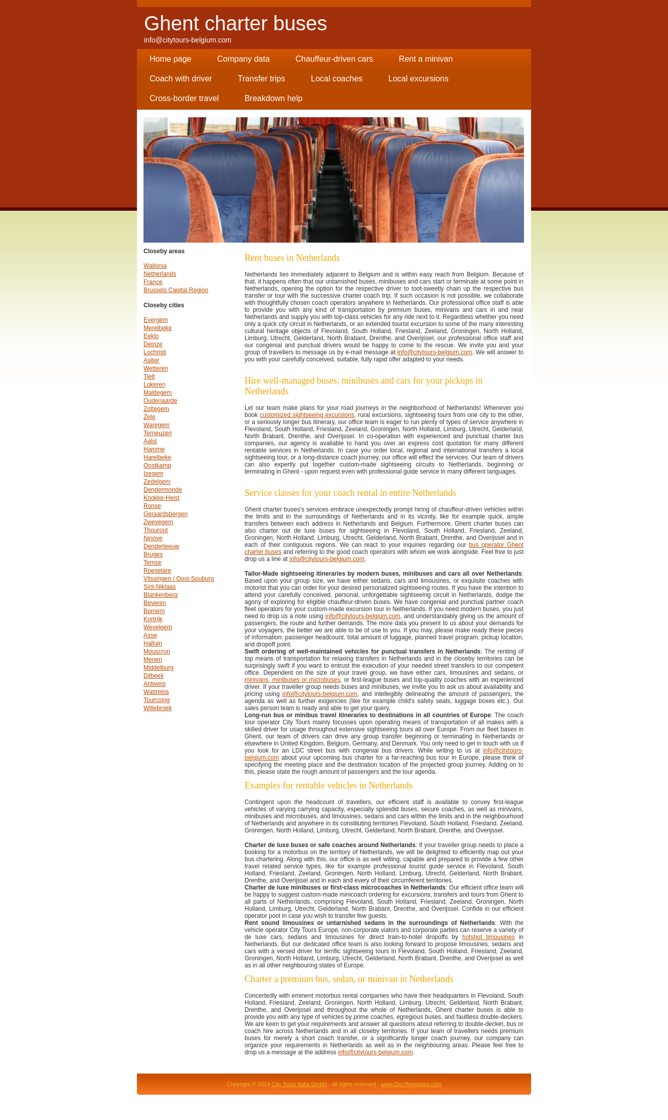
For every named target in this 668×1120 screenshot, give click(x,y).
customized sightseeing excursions (307, 414)
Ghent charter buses (235, 23)
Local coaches (336, 78)
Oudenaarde (160, 400)
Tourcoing (157, 700)
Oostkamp (157, 465)
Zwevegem (158, 522)
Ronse (152, 505)
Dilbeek (154, 675)
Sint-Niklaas (160, 586)
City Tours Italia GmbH (299, 1084)
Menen (153, 659)
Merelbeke (158, 328)
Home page (171, 59)
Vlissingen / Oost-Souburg (179, 578)
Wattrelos (156, 691)
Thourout (156, 530)
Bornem (154, 611)
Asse (150, 635)
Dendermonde (163, 489)
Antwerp (155, 683)
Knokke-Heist (161, 497)
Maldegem (158, 392)
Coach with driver (181, 78)
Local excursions (419, 78)
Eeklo (151, 336)
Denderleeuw (161, 546)
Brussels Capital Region (176, 290)
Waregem (157, 425)
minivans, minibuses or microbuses (292, 679)
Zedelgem (157, 481)
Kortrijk (153, 619)
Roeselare (157, 570)
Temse (152, 562)
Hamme (154, 449)
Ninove (153, 538)
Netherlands (160, 273)
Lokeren (154, 384)
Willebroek (158, 708)
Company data (243, 59)
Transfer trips (261, 78)
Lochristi (155, 352)
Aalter (151, 360)
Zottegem (156, 408)
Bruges (153, 554)
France (153, 282)
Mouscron (157, 651)
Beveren (155, 602)
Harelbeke (157, 457)
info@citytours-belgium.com (187, 40)
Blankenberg (160, 594)
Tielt (149, 376)
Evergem (156, 319)
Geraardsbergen (165, 514)
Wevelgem (158, 627)
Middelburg (158, 667)
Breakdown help (274, 98)
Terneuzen (158, 433)
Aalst (150, 441)
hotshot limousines (488, 937)
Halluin (153, 643)
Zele (149, 417)
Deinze (153, 344)
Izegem (153, 473)
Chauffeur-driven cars (334, 59)
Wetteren (156, 368)
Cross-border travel (184, 98)
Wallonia (155, 265)
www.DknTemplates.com (411, 1084)
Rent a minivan (426, 59)
